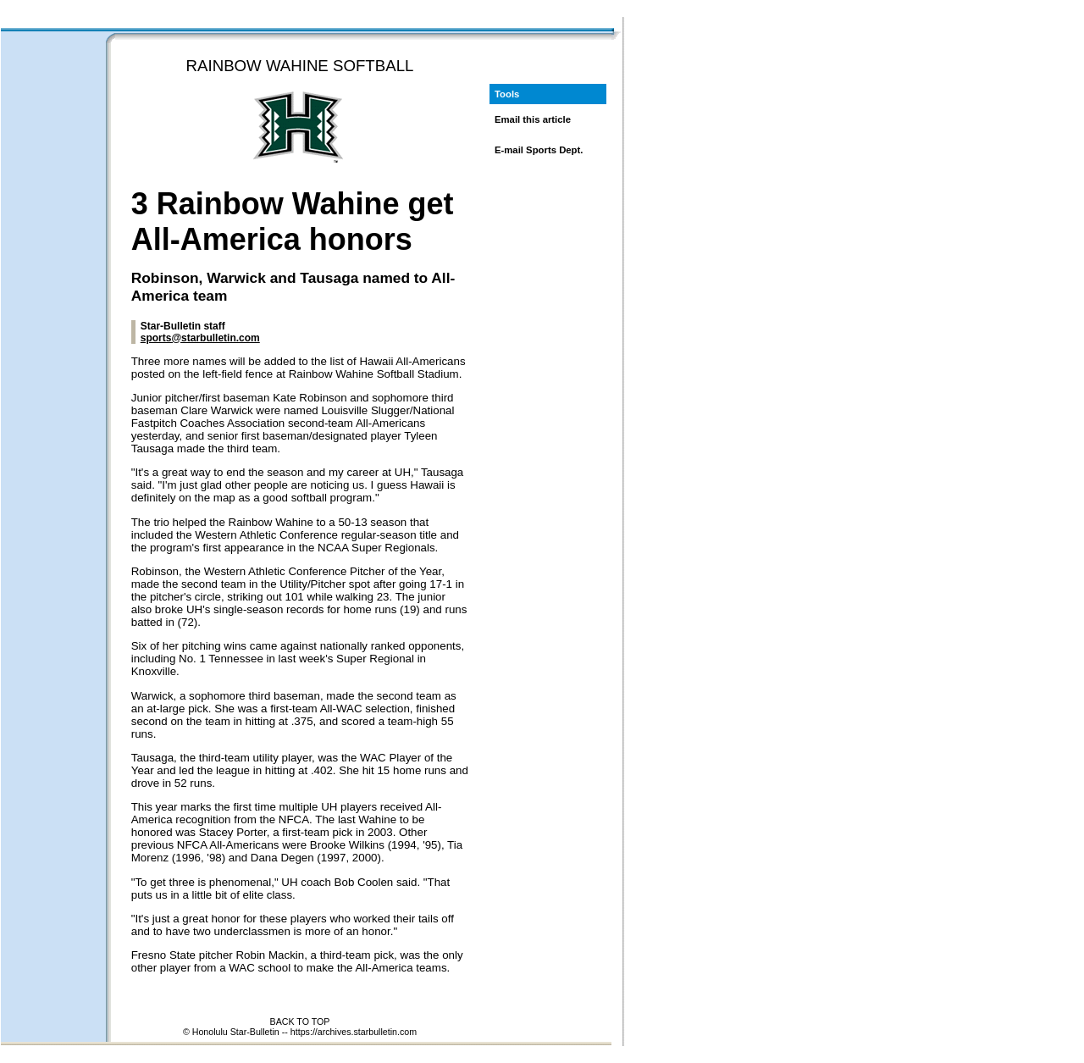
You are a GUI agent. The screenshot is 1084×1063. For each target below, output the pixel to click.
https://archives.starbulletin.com (353, 1032)
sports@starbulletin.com (200, 338)
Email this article (533, 119)
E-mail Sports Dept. (539, 150)
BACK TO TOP (300, 1021)
